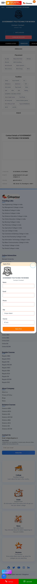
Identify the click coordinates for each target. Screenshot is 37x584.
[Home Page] (27, 3)
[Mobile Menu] (3, 3)
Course (5, 319)
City (4, 309)
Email (4, 291)
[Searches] (34, 1)
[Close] (33, 265)
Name (4, 282)
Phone (5, 300)
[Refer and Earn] (13, 3)
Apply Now (18, 329)
